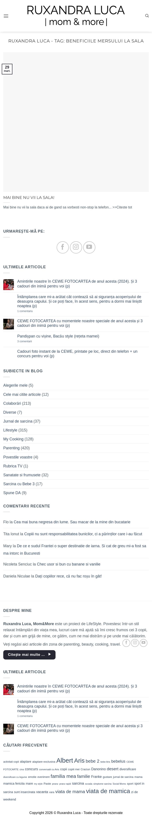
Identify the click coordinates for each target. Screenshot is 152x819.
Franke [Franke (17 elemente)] (96, 777)
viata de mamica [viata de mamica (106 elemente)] (108, 791)
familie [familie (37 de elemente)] (83, 776)
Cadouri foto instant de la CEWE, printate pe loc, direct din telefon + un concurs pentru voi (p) (77, 353)
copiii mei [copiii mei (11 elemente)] (73, 769)
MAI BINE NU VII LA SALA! (28, 197)
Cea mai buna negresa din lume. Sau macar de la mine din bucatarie (72, 522)
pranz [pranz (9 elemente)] (55, 783)
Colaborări (12, 403)
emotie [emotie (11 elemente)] (32, 777)
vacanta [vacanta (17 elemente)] (42, 792)
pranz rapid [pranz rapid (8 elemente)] (65, 783)
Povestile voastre (17, 457)
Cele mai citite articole (22, 394)
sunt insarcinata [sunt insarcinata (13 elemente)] (24, 792)
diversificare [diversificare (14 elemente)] (128, 769)
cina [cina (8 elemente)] (22, 769)
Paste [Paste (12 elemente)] (47, 783)
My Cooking (13, 439)
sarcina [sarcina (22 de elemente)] (78, 783)
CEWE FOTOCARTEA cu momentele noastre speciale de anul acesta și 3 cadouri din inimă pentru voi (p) (80, 323)
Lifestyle (10, 430)
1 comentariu (32, 311)
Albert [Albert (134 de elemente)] (64, 760)
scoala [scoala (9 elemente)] (88, 783)
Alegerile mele (15, 385)
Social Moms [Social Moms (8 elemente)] (119, 783)
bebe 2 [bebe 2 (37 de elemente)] (92, 761)
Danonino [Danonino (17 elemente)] (98, 769)
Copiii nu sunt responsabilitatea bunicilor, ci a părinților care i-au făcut (83, 534)
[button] (6, 16)
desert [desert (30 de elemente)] (112, 769)
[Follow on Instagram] (76, 247)
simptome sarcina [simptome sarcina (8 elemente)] (102, 783)
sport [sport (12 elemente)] (130, 783)
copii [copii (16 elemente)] (63, 769)
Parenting (11, 448)
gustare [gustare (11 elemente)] (107, 777)
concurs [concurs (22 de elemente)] (31, 769)
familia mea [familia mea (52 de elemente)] (63, 776)
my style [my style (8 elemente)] (38, 783)
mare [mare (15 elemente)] (29, 783)
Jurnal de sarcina (17, 421)
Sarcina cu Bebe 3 (19, 484)
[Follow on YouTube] (89, 247)
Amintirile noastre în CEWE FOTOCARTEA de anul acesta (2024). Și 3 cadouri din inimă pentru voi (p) (77, 283)
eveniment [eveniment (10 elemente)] (43, 777)
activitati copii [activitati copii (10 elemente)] (11, 761)
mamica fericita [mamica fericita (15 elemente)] (14, 783)
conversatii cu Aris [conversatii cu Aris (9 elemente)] (49, 769)
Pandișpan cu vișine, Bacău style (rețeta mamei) (58, 336)
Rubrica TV (12, 466)
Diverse (9, 412)
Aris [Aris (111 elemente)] (79, 760)
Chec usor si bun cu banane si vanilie (68, 564)
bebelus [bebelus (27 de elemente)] (118, 761)
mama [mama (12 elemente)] (139, 777)
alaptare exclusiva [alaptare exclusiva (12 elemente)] (43, 761)
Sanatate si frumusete (22, 475)
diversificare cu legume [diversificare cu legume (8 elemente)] (15, 777)
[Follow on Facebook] (63, 247)
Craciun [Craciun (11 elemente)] (85, 769)
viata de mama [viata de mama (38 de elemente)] (70, 791)
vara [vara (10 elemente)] (51, 792)
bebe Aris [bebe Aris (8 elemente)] (105, 761)
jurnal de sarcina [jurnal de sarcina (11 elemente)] (123, 777)
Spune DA (12, 493)
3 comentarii (31, 341)
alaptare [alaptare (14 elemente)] (25, 761)
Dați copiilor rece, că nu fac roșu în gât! (68, 576)
